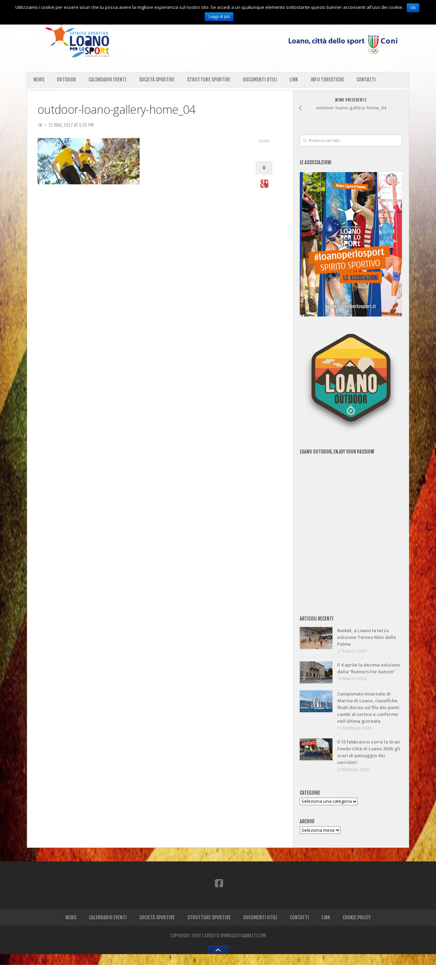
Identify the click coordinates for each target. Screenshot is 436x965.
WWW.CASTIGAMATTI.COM (243, 946)
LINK (294, 79)
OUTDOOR (66, 79)
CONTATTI (366, 79)
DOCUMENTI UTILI (260, 79)
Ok (413, 7)
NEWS (38, 79)
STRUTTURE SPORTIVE (208, 79)
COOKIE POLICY (357, 928)
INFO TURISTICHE (327, 79)
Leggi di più (219, 16)
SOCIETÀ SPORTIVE (156, 79)
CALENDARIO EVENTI (107, 79)
